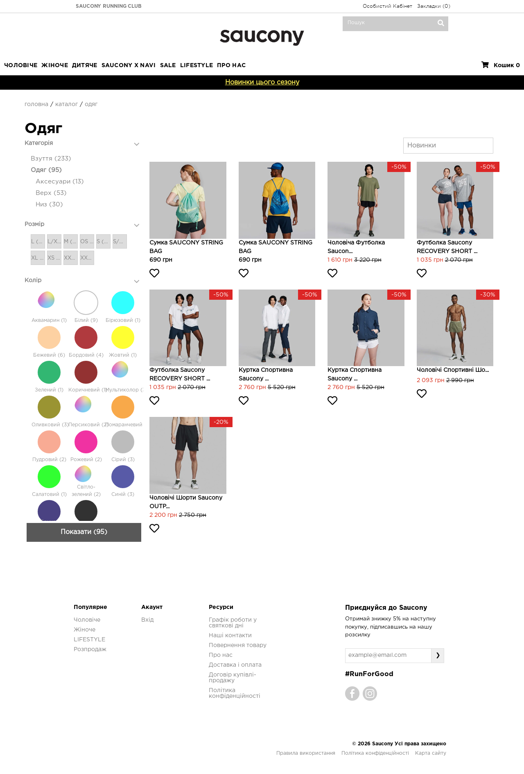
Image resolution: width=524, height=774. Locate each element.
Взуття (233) (51, 158)
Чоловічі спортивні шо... (453, 370)
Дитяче (84, 65)
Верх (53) (51, 193)
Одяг (91, 104)
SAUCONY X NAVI (129, 65)
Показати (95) (84, 607)
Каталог (66, 104)
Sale (168, 65)
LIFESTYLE (196, 65)
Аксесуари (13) (60, 181)
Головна (36, 104)
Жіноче (54, 65)
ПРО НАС (231, 65)
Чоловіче (20, 65)
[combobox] (448, 146)
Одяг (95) (46, 170)
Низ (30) (49, 204)
